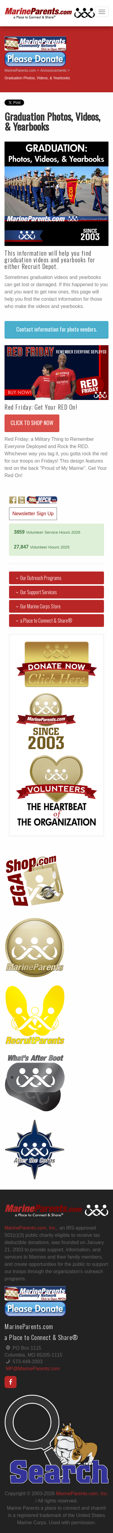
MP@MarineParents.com (33, 1368)
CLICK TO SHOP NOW (32, 423)
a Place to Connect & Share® (43, 620)
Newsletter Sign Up (33, 513)
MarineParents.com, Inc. (82, 1493)
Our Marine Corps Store (37, 606)
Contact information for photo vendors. (56, 329)
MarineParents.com (20, 70)
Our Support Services (35, 592)
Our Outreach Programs (37, 577)
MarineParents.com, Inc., (31, 1227)
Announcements (53, 70)
